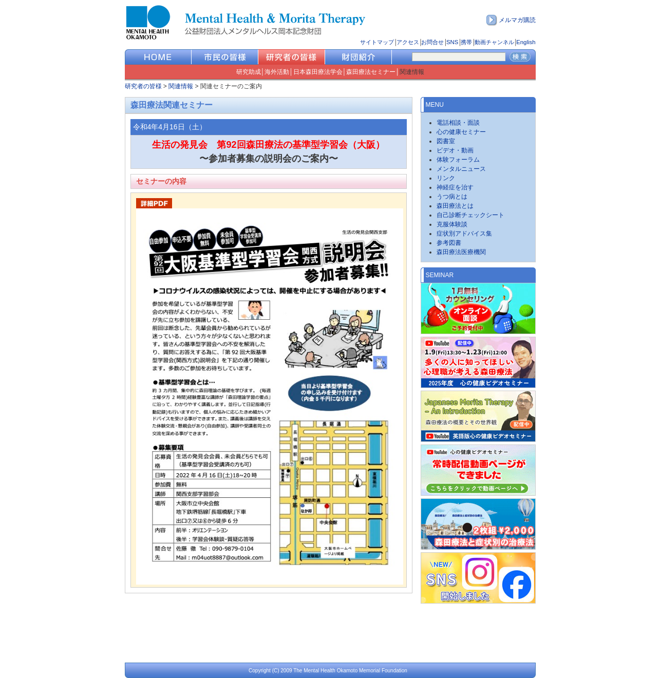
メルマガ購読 (517, 20)
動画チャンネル (494, 42)
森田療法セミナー (370, 71)
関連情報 (412, 71)
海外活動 (277, 71)
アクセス (408, 42)
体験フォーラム (458, 159)
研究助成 (248, 71)
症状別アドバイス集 (464, 233)
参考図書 (449, 242)
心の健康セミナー (461, 131)
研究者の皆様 (291, 57)
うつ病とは (452, 196)
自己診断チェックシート (470, 215)
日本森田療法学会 (318, 71)
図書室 (446, 141)
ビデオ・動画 (455, 150)
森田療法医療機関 (461, 252)
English (525, 42)
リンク (446, 178)
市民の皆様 (225, 57)
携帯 (466, 42)
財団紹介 (358, 57)
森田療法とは (455, 205)
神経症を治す (455, 187)
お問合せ (432, 42)
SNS (452, 42)
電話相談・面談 (458, 122)
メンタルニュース (461, 168)
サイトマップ (377, 42)
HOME (158, 57)
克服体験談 (452, 224)
